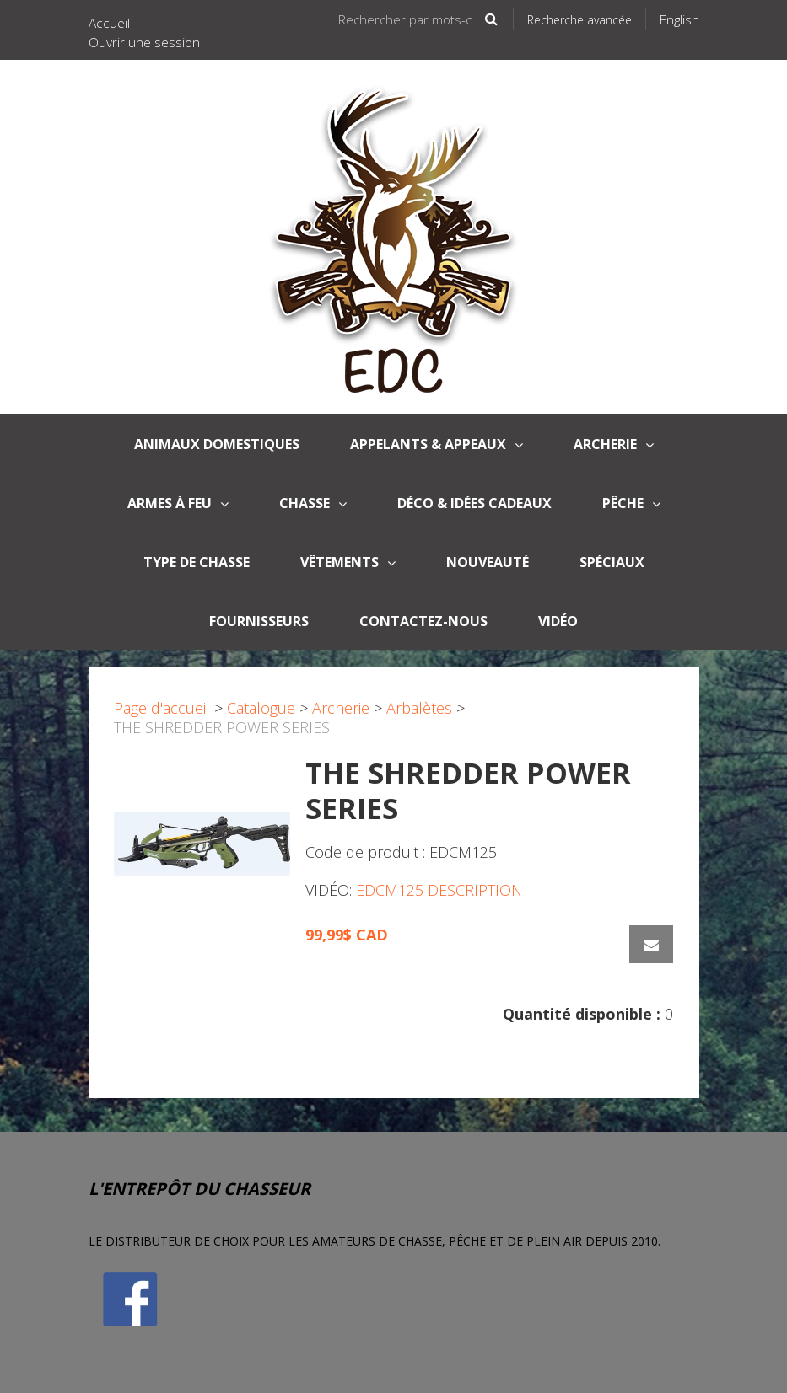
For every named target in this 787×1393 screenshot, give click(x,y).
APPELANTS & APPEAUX (436, 444)
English (679, 19)
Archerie (614, 444)
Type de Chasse (196, 562)
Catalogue (261, 708)
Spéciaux (611, 562)
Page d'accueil (162, 708)
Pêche (631, 503)
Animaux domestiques (216, 444)
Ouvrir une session (144, 42)
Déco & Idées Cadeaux (474, 503)
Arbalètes (419, 708)
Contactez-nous (423, 621)
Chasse (313, 503)
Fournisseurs (259, 621)
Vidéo (558, 621)
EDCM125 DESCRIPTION (439, 890)
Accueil (109, 22)
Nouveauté (487, 562)
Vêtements (348, 562)
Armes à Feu (178, 503)
